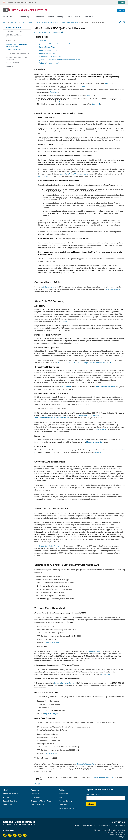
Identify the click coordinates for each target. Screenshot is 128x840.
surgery (94, 195)
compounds (90, 128)
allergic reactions (73, 248)
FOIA (60, 797)
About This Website (10, 794)
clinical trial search (47, 287)
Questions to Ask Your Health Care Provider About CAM (59, 60)
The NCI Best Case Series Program (47, 546)
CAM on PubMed (95, 651)
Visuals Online (100, 429)
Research (9, 66)
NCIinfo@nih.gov (105, 825)
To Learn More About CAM (49, 63)
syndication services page (103, 777)
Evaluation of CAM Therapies (50, 57)
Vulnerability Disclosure (67, 808)
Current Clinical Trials (47, 47)
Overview (42, 41)
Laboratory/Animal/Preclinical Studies (74, 174)
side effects (103, 185)
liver (81, 83)
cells (61, 160)
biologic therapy (44, 225)
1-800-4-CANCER (89, 825)
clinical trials (52, 220)
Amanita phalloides (62, 151)
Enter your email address (95, 794)
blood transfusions (61, 234)
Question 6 (63, 101)
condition (51, 101)
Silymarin (41, 128)
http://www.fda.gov (51, 714)
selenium (62, 197)
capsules (63, 86)
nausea (111, 245)
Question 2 (82, 86)
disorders (96, 83)
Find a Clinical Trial (38, 805)
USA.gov (122, 837)
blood (57, 200)
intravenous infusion (112, 149)
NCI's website (66, 387)
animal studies (45, 162)
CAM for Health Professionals (19, 53)
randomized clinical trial (53, 189)
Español (121, 2)
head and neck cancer (85, 203)
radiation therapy (107, 203)
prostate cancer (97, 90)
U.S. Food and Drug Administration (53, 98)
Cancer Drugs (11, 40)
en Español (7, 797)
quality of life (78, 197)
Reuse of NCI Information (85, 764)
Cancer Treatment (13, 27)
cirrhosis (111, 220)
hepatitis (104, 220)
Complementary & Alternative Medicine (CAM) (17, 45)
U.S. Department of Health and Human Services (109, 830)
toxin (82, 151)
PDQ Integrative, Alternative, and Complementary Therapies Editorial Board (86, 362)
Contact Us (35, 794)
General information (112, 289)
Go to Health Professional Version (47, 32)
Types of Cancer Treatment (16, 31)
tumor (57, 160)
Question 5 (90, 95)
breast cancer (108, 90)
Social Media (7, 805)
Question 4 (54, 92)
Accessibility (63, 794)
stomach (43, 248)
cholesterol (95, 197)
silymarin (72, 95)
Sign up (91, 804)
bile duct (89, 83)
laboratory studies (47, 160)
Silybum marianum (73, 138)
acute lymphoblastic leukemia (79, 90)
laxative (94, 245)
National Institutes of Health (115, 832)
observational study (64, 211)
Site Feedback (119, 825)
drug (72, 162)
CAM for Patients (14, 50)
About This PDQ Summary (48, 50)
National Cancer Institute (117, 834)
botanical (45, 138)
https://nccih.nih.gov (51, 642)
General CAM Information (48, 53)
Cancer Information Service (105, 387)
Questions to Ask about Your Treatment (16, 58)
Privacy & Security (65, 801)
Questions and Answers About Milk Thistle (55, 44)
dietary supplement (80, 104)
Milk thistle (41, 83)
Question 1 (108, 83)
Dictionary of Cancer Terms (41, 801)
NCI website (105, 674)
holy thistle (104, 138)
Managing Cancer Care (95, 442)
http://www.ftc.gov (51, 753)
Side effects (41, 95)
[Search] (121, 10)
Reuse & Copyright (10, 801)
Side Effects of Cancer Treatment (14, 36)
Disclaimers (63, 805)
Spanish (64, 321)
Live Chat (76, 825)
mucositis (102, 205)
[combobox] (106, 10)
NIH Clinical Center (13, 63)
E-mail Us (98, 452)
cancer (113, 98)
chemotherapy (59, 192)
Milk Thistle (42, 176)
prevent (79, 213)
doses (94, 222)
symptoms (106, 225)
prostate (112, 195)
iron (68, 232)
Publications (35, 797)
